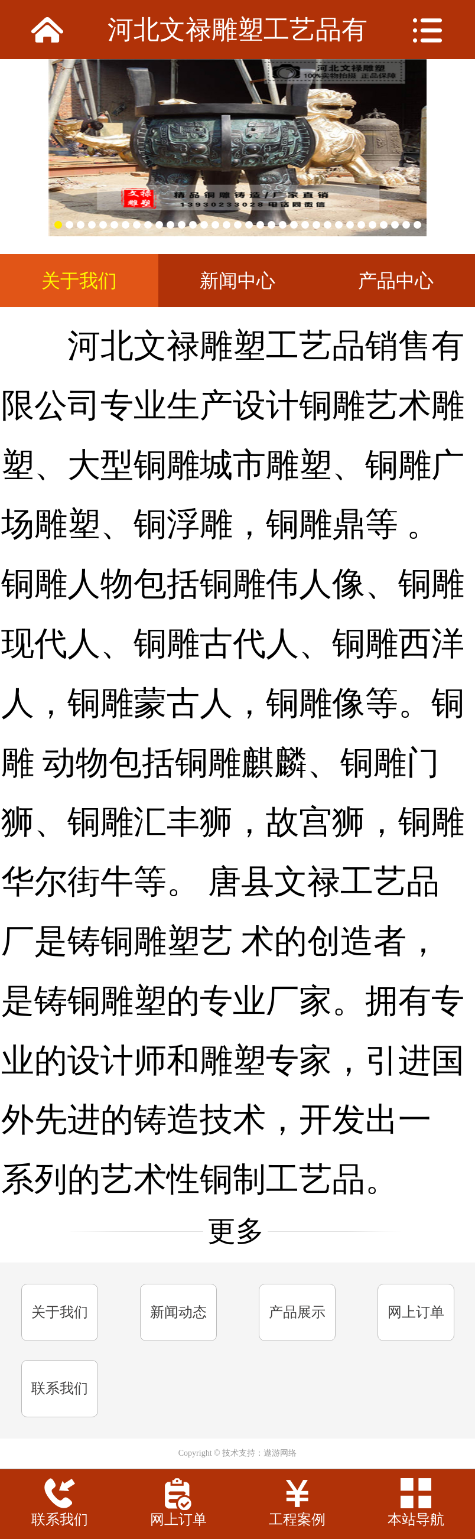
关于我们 (59, 1312)
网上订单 (416, 1312)
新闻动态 (178, 1312)
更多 (235, 1231)
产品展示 (297, 1312)
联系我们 (59, 1388)
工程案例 (297, 1519)
